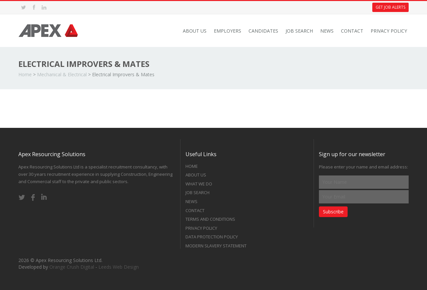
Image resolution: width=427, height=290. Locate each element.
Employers (227, 31)
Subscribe (333, 211)
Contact (352, 31)
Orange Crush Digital (71, 267)
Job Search (299, 31)
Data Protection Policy (211, 237)
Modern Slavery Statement (216, 246)
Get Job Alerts (390, 7)
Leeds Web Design (118, 267)
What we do (198, 184)
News (327, 31)
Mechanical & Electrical (62, 74)
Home (25, 74)
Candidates (263, 31)
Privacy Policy (389, 31)
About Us (194, 31)
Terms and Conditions (210, 219)
